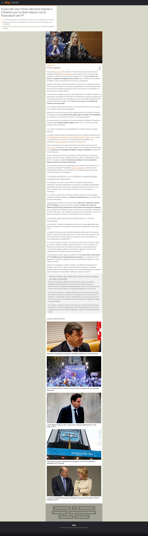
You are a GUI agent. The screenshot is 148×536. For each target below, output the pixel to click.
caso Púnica (58, 72)
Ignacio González (61, 142)
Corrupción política (60, 512)
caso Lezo (81, 142)
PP (74, 508)
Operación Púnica (66, 517)
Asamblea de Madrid (86, 508)
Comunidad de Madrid (62, 508)
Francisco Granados (77, 168)
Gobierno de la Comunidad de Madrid (82, 512)
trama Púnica (51, 147)
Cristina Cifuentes (66, 74)
